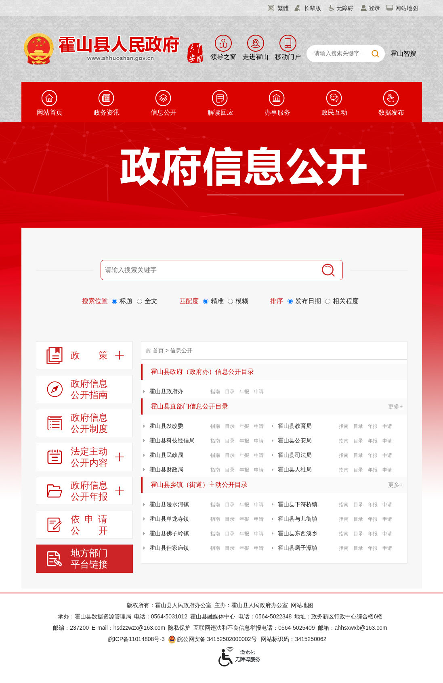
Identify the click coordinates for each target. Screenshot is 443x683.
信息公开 (163, 112)
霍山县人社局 (295, 469)
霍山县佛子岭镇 (169, 533)
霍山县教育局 (295, 426)
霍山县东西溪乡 (297, 533)
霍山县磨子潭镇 (297, 548)
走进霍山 (256, 56)
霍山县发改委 (166, 426)
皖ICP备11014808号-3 (136, 639)
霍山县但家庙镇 (169, 548)
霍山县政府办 (166, 391)
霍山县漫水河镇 (169, 504)
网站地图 (406, 8)
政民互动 (334, 112)
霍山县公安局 (295, 440)
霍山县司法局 (295, 455)
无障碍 (344, 8)
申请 (259, 391)
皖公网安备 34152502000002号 (213, 639)
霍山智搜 (403, 53)
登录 (374, 8)
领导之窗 (223, 56)
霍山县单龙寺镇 (169, 518)
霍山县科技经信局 (172, 440)
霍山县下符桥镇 (297, 504)
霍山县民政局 (166, 455)
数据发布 (391, 112)
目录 (230, 391)
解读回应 (220, 112)
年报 (244, 391)
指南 (215, 391)
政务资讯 (107, 112)
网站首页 (50, 112)
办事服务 (277, 112)
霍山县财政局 (166, 469)
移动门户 (288, 56)
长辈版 (312, 8)
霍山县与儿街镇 (297, 518)
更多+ (395, 406)
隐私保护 (179, 627)
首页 (158, 350)
